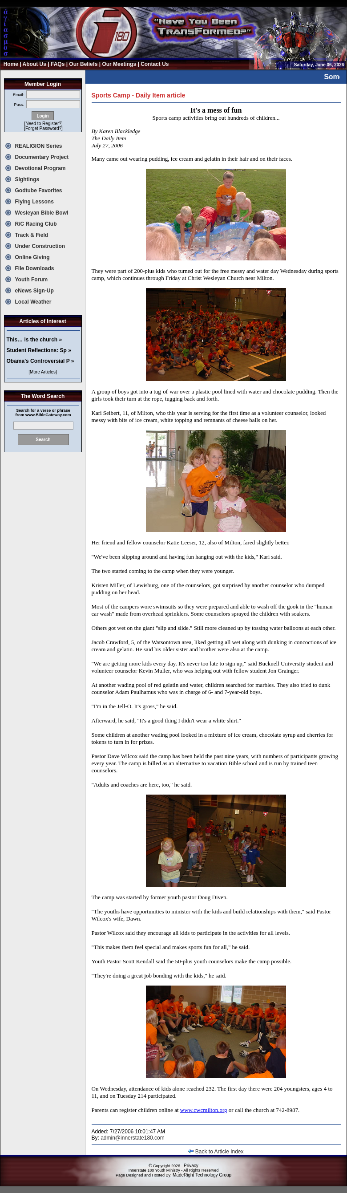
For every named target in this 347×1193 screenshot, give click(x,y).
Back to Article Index (215, 1151)
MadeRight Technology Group (202, 1175)
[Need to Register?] (43, 123)
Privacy (191, 1165)
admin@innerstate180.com (133, 1138)
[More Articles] (42, 371)
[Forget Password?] (43, 128)
